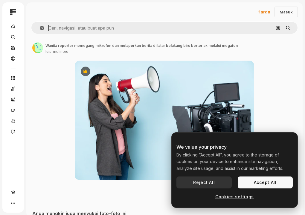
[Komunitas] (13, 58)
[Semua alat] (13, 78)
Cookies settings (234, 196)
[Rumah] (13, 26)
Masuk (286, 12)
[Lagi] (13, 203)
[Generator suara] (13, 121)
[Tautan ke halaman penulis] (37, 47)
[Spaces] (13, 88)
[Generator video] (13, 110)
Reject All (204, 182)
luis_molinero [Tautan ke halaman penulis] (56, 51)
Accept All (265, 182)
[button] (39, 28)
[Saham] (13, 48)
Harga (263, 11)
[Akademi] (13, 192)
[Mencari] (13, 37)
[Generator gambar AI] (13, 99)
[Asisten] (13, 131)
